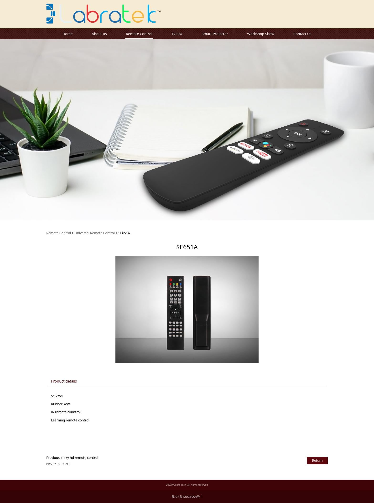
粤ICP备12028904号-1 (187, 496)
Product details (64, 381)
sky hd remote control (81, 457)
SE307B (63, 464)
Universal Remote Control (95, 233)
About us (99, 33)
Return (317, 460)
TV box (176, 33)
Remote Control (139, 33)
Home (67, 33)
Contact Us (302, 33)
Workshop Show (260, 33)
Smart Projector (215, 33)
